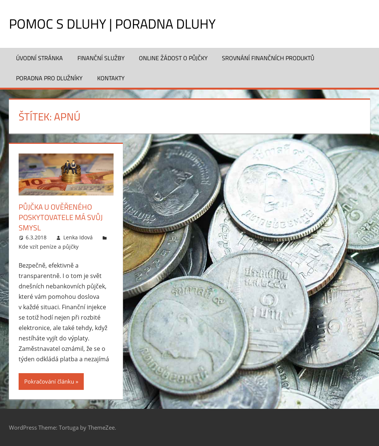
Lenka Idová (78, 237)
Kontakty (111, 78)
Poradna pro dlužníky (49, 78)
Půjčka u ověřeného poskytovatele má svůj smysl (61, 217)
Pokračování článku (49, 381)
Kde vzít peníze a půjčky (49, 246)
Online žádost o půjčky (173, 58)
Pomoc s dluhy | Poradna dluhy (112, 23)
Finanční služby (101, 58)
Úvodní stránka (39, 58)
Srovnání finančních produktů (268, 58)
